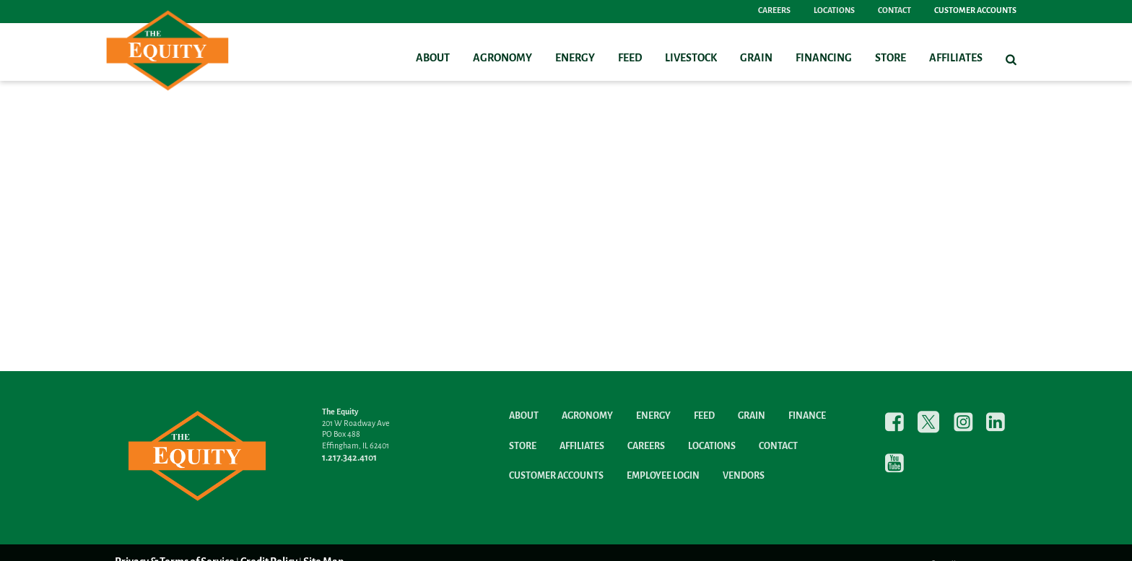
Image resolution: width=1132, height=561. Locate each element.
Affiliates (956, 58)
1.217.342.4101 (349, 458)
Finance (807, 416)
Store (890, 58)
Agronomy (502, 58)
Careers (774, 10)
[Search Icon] (1011, 59)
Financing (824, 58)
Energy (575, 58)
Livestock (691, 58)
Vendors (744, 476)
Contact (894, 10)
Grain (756, 58)
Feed (630, 58)
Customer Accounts (975, 10)
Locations (834, 10)
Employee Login (663, 476)
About (433, 58)
